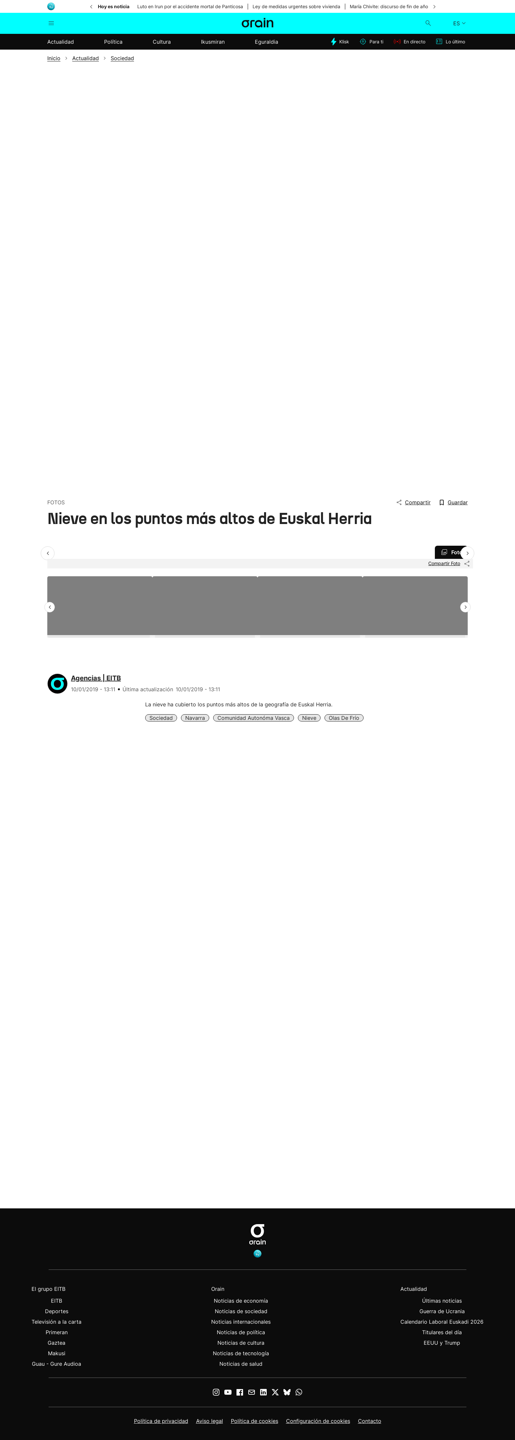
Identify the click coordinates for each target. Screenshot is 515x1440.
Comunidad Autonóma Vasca (253, 718)
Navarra (195, 718)
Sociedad (161, 718)
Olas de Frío (344, 718)
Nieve (309, 718)
